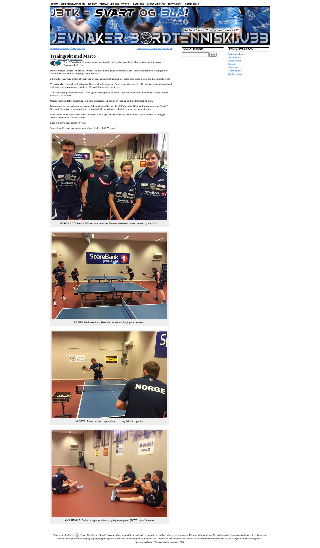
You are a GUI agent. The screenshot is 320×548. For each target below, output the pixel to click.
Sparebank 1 (234, 67)
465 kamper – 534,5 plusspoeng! (154, 48)
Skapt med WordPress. (64, 535)
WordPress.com (106, 535)
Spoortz (232, 64)
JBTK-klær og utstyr (114, 4)
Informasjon (156, 4)
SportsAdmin (235, 60)
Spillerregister (235, 74)
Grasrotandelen (73, 4)
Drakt (92, 4)
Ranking (138, 4)
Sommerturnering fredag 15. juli (67, 48)
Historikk (175, 4)
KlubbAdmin (234, 57)
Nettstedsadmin (236, 54)
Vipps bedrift (234, 70)
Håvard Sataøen (76, 59)
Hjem (54, 4)
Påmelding (192, 4)
